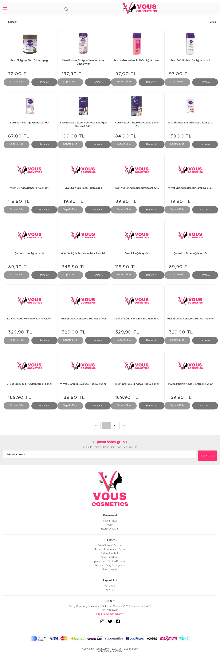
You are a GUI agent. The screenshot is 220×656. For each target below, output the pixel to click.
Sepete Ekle (17, 81)
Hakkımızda (110, 520)
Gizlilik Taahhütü (110, 553)
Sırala (213, 22)
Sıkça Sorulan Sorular (110, 545)
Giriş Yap (110, 585)
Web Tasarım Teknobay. (110, 651)
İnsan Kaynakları (110, 528)
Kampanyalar (110, 569)
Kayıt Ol (110, 589)
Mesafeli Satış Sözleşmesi (110, 565)
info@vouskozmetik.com (110, 613)
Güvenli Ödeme (110, 557)
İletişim (110, 524)
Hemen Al (44, 82)
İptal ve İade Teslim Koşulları (110, 561)
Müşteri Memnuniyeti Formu (110, 549)
